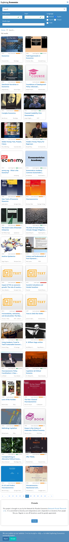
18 (30, 496)
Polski (50, 23)
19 (34, 496)
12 (9, 496)
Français (59, 19)
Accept (13, 539)
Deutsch (51, 16)
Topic (26, 14)
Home (3, 30)
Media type (6, 21)
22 (45, 496)
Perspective (6, 14)
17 (27, 496)
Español (51, 19)
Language (50, 14)
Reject (6, 539)
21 (41, 496)
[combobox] (23, 24)
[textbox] (23, 24)
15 (20, 496)
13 (13, 496)
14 (16, 496)
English (59, 16)
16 (23, 496)
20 (38, 496)
